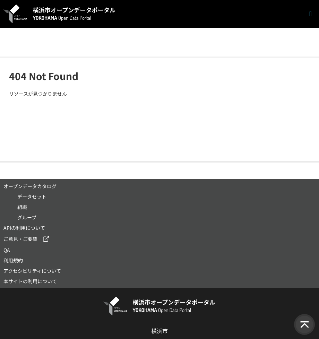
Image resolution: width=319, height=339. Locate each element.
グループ (26, 217)
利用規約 (13, 260)
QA (6, 249)
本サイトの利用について (30, 281)
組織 (22, 206)
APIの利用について (24, 227)
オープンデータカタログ (30, 186)
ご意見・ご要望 (20, 238)
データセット (31, 196)
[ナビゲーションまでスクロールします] (310, 14)
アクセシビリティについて (32, 270)
